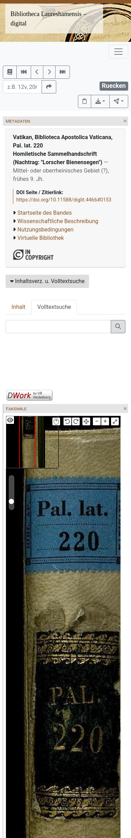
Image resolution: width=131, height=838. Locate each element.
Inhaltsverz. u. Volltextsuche (47, 281)
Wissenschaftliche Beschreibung (57, 221)
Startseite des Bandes (44, 213)
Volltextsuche (54, 307)
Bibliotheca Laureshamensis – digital (48, 18)
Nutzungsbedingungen (45, 229)
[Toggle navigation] (118, 52)
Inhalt (19, 307)
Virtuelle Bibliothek (40, 238)
